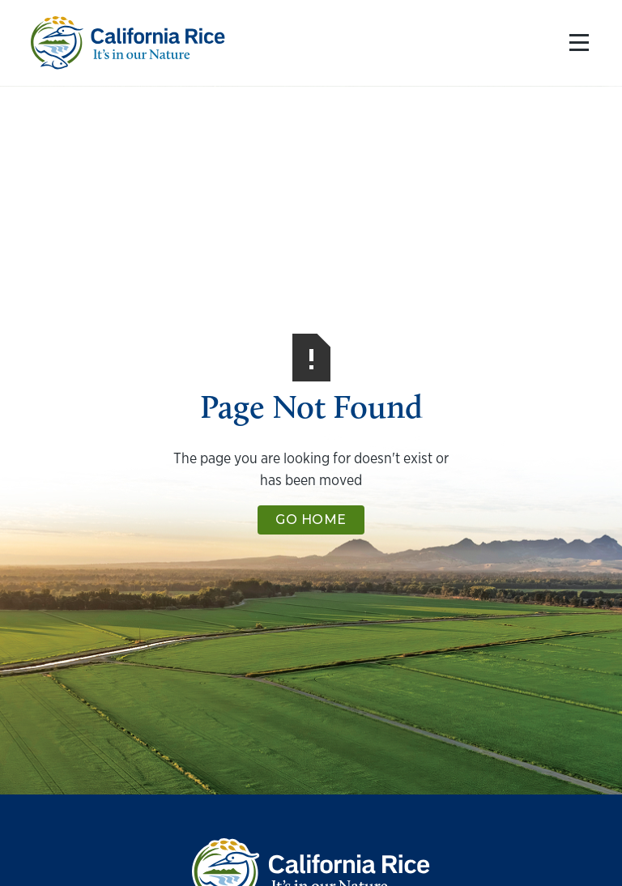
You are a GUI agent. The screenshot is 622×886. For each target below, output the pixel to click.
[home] (128, 43)
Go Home (311, 519)
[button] (575, 42)
